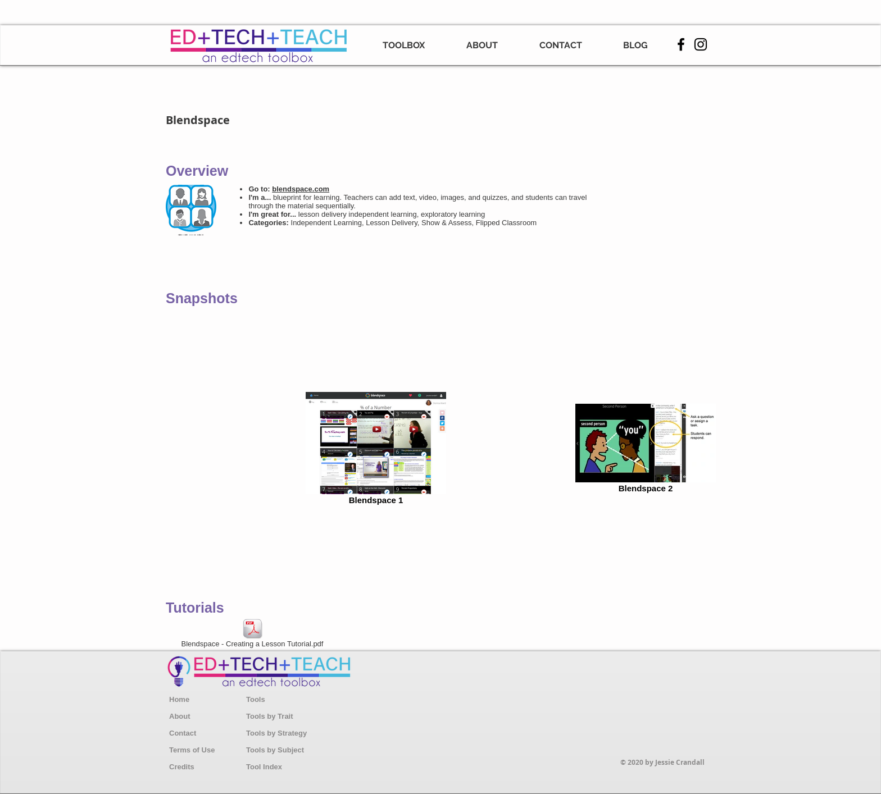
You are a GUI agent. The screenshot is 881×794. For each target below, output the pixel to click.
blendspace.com (300, 189)
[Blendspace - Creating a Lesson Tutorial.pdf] (252, 634)
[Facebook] (681, 44)
